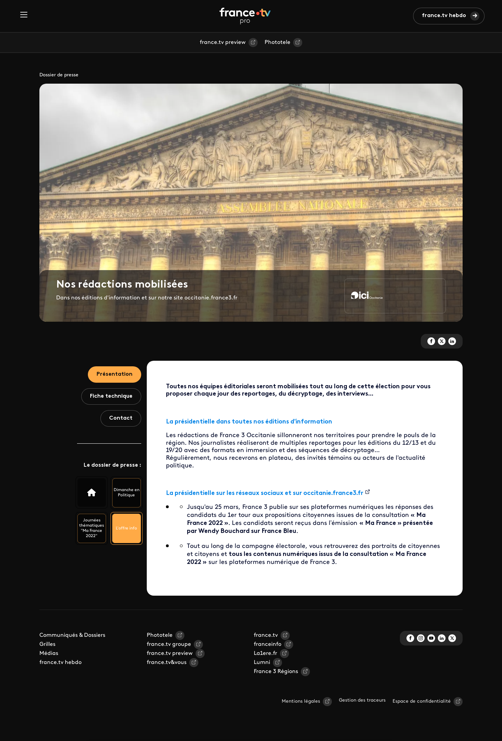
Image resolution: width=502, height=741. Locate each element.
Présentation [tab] (114, 374)
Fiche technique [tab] (111, 396)
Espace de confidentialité (422, 701)
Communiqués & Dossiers (72, 635)
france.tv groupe (169, 644)
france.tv (266, 635)
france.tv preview (223, 42)
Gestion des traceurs (362, 700)
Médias (48, 653)
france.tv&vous (167, 662)
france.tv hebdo (444, 15)
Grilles (47, 644)
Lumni (262, 662)
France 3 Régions (276, 671)
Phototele (277, 42)
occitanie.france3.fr (333, 493)
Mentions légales (301, 701)
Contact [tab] (120, 418)
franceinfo (267, 644)
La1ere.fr (265, 653)
